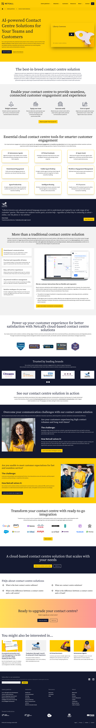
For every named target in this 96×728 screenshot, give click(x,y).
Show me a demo (43, 620)
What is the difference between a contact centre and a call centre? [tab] (24, 592)
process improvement (60, 242)
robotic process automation (74, 242)
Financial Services (29, 699)
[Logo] (7, 3)
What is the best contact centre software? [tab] (22, 585)
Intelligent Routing (48, 185)
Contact (92, 722)
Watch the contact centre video (43, 566)
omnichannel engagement (42, 144)
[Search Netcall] (92, 3)
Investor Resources (76, 698)
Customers (51, 694)
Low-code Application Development (10, 692)
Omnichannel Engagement (15, 169)
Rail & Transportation (30, 701)
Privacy (80, 722)
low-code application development (44, 242)
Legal (75, 722)
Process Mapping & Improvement (9, 696)
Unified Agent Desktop (48, 169)
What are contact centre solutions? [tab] (68, 585)
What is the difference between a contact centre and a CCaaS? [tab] (74, 592)
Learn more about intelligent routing (51, 451)
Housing (27, 696)
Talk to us (57, 566)
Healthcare (27, 692)
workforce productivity (58, 144)
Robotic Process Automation (8, 698)
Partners (74, 696)
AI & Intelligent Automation (8, 701)
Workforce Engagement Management (81, 169)
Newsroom (74, 692)
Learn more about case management (12, 493)
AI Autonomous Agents (15, 153)
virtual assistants (38, 399)
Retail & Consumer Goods (31, 705)
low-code (62, 520)
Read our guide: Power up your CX (48, 122)
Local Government (29, 694)
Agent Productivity (15, 185)
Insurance (27, 698)
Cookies (86, 722)
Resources (51, 692)
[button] (72, 35)
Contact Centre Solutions (7, 694)
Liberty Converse (6, 43)
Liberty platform (11, 9)
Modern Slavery (75, 703)
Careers (73, 699)
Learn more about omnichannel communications (49, 306)
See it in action (6, 52)
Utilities (27, 703)
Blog (50, 696)
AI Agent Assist (81, 153)
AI (34, 144)
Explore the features (18, 52)
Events (73, 694)
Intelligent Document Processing (9, 699)
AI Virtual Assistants (48, 153)
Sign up (25, 682)
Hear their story (89, 219)
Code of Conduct (76, 705)
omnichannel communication (66, 399)
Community (74, 701)
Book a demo (48, 539)
